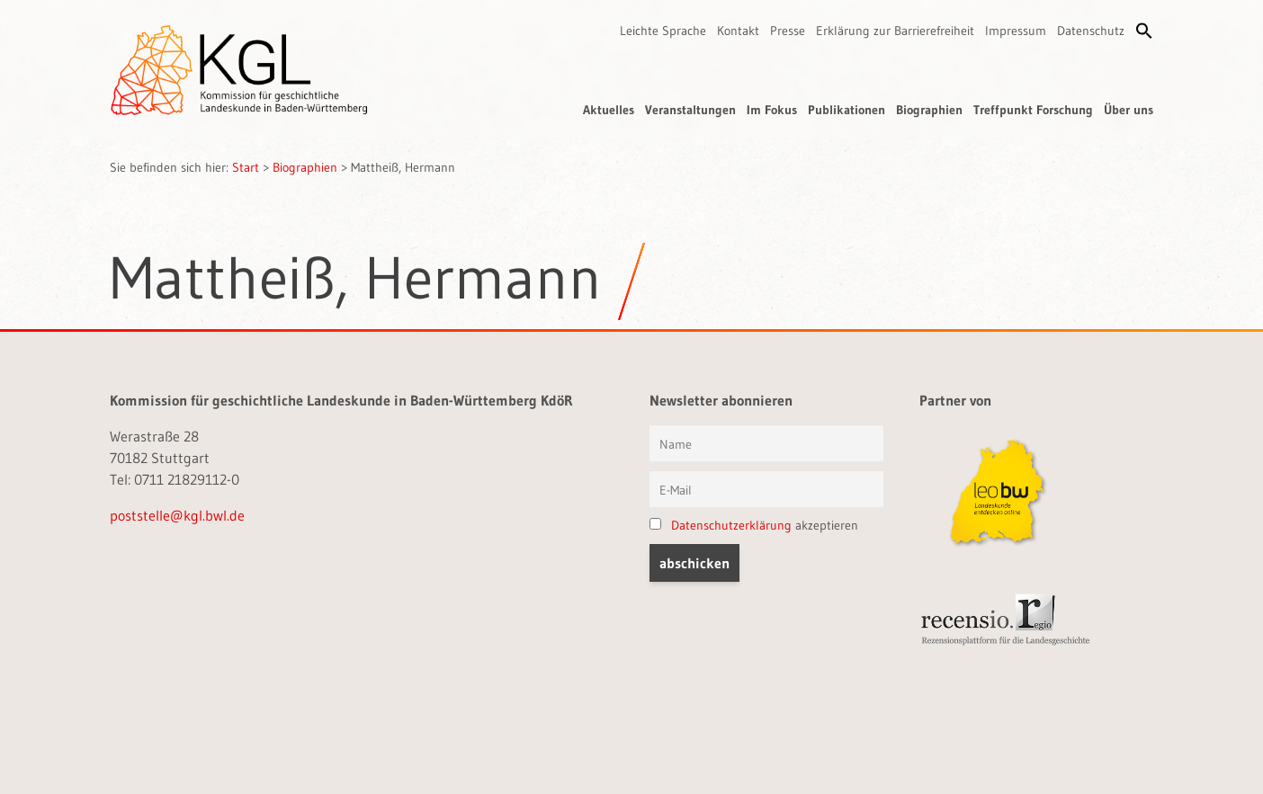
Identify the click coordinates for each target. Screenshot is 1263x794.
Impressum (1015, 30)
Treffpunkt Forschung (1033, 110)
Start (245, 167)
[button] (1144, 31)
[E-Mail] (766, 489)
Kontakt (738, 30)
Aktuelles (608, 110)
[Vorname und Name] (766, 443)
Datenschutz (1090, 30)
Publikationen (846, 110)
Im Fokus (772, 110)
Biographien (929, 110)
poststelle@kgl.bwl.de (177, 515)
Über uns (1128, 110)
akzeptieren (753, 525)
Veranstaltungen (690, 110)
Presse (787, 30)
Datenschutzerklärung (731, 525)
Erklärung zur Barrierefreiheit (895, 30)
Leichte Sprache (663, 30)
